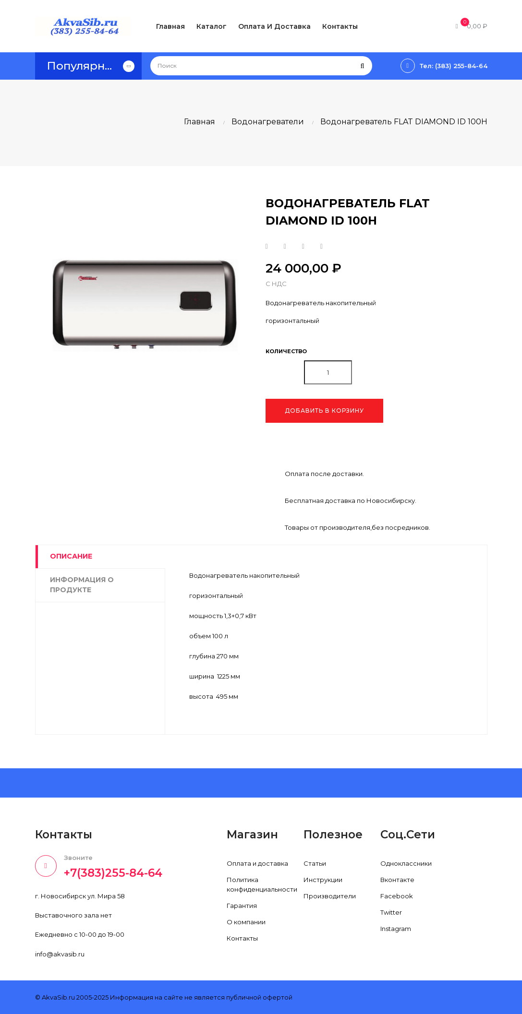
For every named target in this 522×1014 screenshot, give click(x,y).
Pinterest (321, 246)
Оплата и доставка (257, 863)
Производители (329, 896)
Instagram (395, 928)
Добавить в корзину (324, 410)
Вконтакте (397, 879)
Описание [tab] (71, 556)
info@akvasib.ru (60, 954)
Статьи (314, 863)
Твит (285, 246)
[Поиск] (261, 65)
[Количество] (328, 372)
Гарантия (242, 905)
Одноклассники (406, 863)
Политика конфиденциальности (262, 884)
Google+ (303, 246)
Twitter (391, 912)
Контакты (242, 938)
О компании (246, 922)
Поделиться (267, 246)
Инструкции (322, 879)
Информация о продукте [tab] (82, 585)
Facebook (396, 896)
